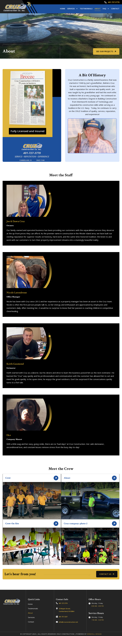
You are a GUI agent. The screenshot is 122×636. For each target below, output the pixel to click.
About (98, 8)
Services (72, 9)
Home (62, 8)
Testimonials (86, 8)
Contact (115, 8)
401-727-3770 (32, 153)
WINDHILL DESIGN (94, 634)
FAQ (106, 9)
